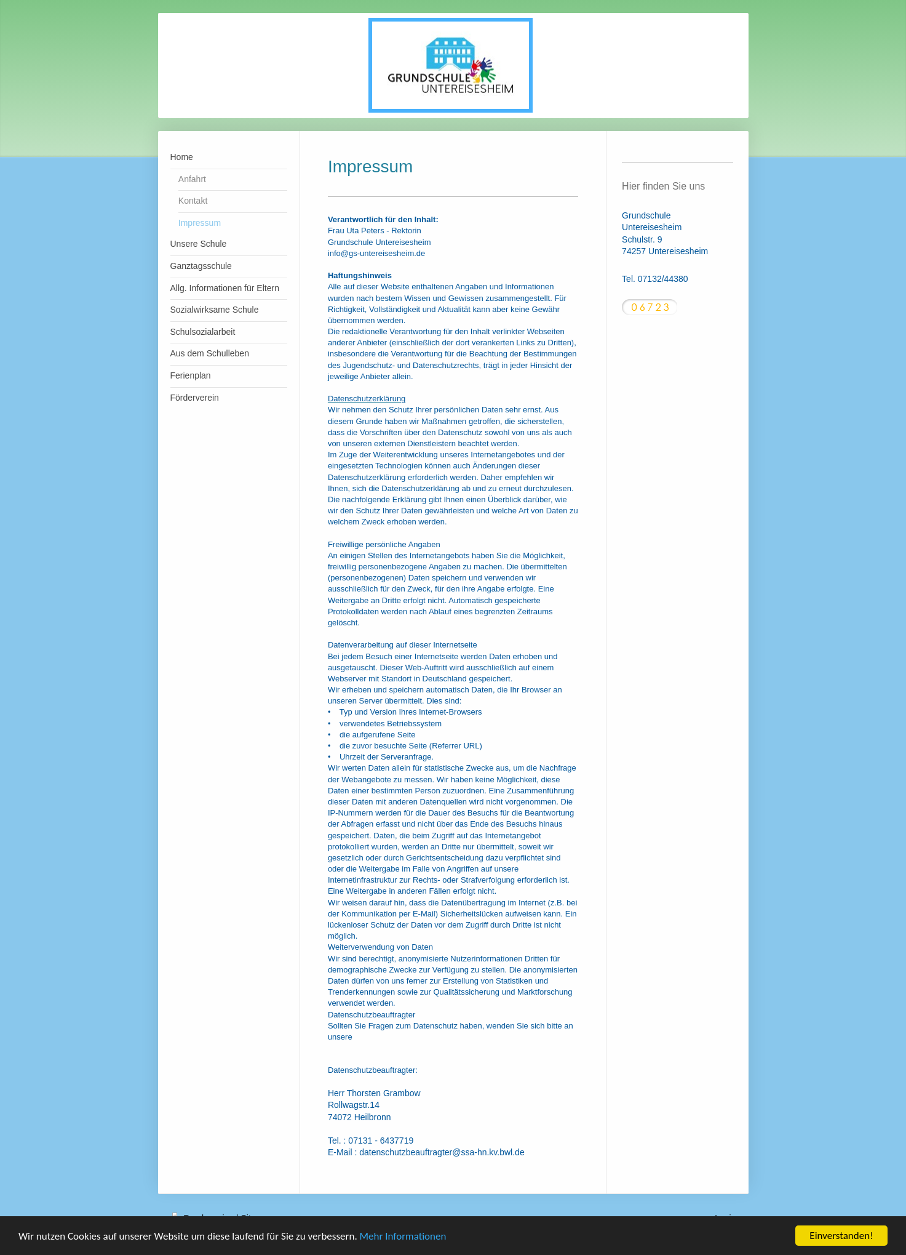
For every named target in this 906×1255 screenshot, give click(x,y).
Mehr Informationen (403, 1237)
